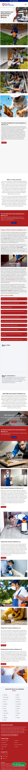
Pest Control (14, 58)
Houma (5, 706)
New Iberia (18, 701)
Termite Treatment (5, 740)
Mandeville (5, 717)
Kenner (5, 708)
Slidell (17, 715)
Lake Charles (6, 713)
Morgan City (18, 699)
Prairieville (18, 708)
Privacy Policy (4, 746)
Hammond (5, 704)
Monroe (17, 697)
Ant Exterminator (5, 744)
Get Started (4, 142)
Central (5, 701)
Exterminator (14, 34)
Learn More (3, 506)
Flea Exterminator (14, 82)
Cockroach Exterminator (10, 279)
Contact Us (14, 222)
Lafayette (5, 710)
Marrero (5, 719)
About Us (16, 742)
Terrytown (18, 717)
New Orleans (18, 704)
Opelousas (18, 706)
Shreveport (18, 713)
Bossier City (6, 699)
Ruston (17, 710)
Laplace (5, 715)
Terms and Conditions (18, 744)
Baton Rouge (6, 697)
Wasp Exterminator (14, 106)
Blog (2, 748)
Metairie (17, 694)
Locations (16, 746)
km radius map (14, 358)
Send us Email (5, 756)
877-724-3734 (20, 764)
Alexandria (5, 694)
